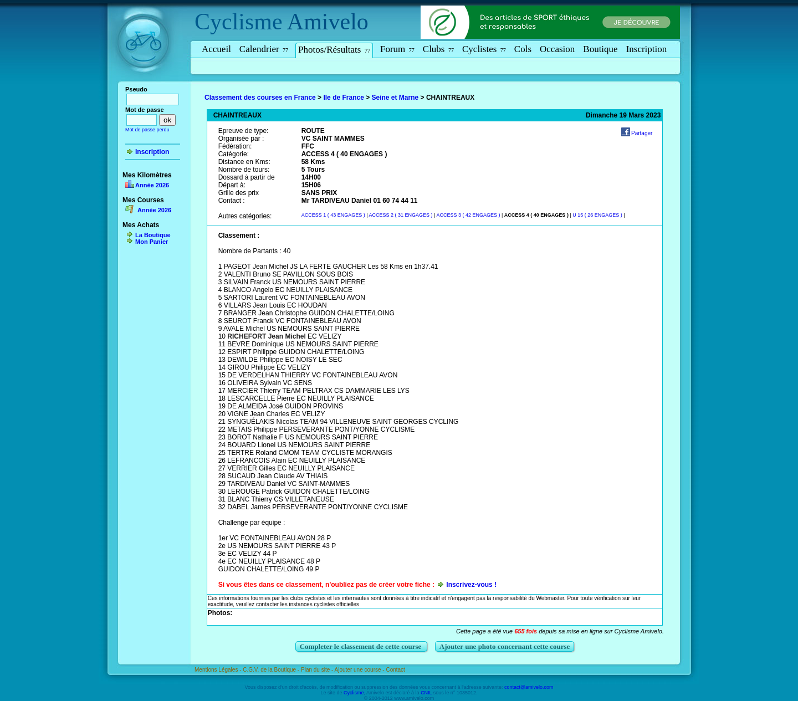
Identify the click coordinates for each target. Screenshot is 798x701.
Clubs (438, 49)
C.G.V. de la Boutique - (272, 670)
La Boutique (153, 235)
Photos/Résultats (334, 49)
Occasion (557, 49)
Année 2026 (152, 185)
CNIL (426, 692)
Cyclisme (239, 21)
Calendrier (263, 49)
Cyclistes (484, 49)
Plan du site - (318, 670)
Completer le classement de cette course (361, 646)
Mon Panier (151, 241)
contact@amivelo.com (529, 687)
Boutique (600, 49)
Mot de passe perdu (147, 129)
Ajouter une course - (360, 670)
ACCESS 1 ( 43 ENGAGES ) (333, 215)
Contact (395, 670)
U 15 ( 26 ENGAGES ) (597, 215)
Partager (641, 133)
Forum (397, 49)
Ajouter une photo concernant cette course (504, 646)
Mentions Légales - (219, 670)
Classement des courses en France (260, 97)
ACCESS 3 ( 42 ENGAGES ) (468, 215)
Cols (522, 49)
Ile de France (343, 97)
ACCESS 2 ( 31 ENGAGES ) (401, 215)
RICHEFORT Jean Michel (266, 336)
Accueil (216, 49)
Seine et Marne (395, 97)
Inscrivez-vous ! (471, 585)
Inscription (646, 49)
